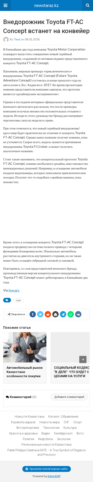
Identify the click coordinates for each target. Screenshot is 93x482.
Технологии (51, 427)
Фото (80, 433)
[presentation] (82, 359)
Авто (18, 300)
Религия (28, 439)
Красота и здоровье (23, 433)
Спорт (77, 422)
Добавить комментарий (69, 396)
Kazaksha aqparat (23, 422)
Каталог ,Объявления (63, 416)
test (17, 39)
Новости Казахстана (29, 416)
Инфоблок (45, 439)
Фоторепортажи (27, 427)
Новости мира (49, 422)
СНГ (66, 422)
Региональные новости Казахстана (46, 444)
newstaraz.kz (46, 5)
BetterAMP (54, 476)
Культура (70, 427)
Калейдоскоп (63, 433)
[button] (5, 5)
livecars (13, 290)
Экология (63, 439)
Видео (46, 433)
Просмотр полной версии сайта (46, 468)
